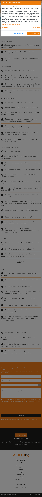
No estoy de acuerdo (18, 33)
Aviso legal (5, 27)
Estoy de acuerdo (33, 33)
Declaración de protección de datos (12, 24)
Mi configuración (35, 27)
